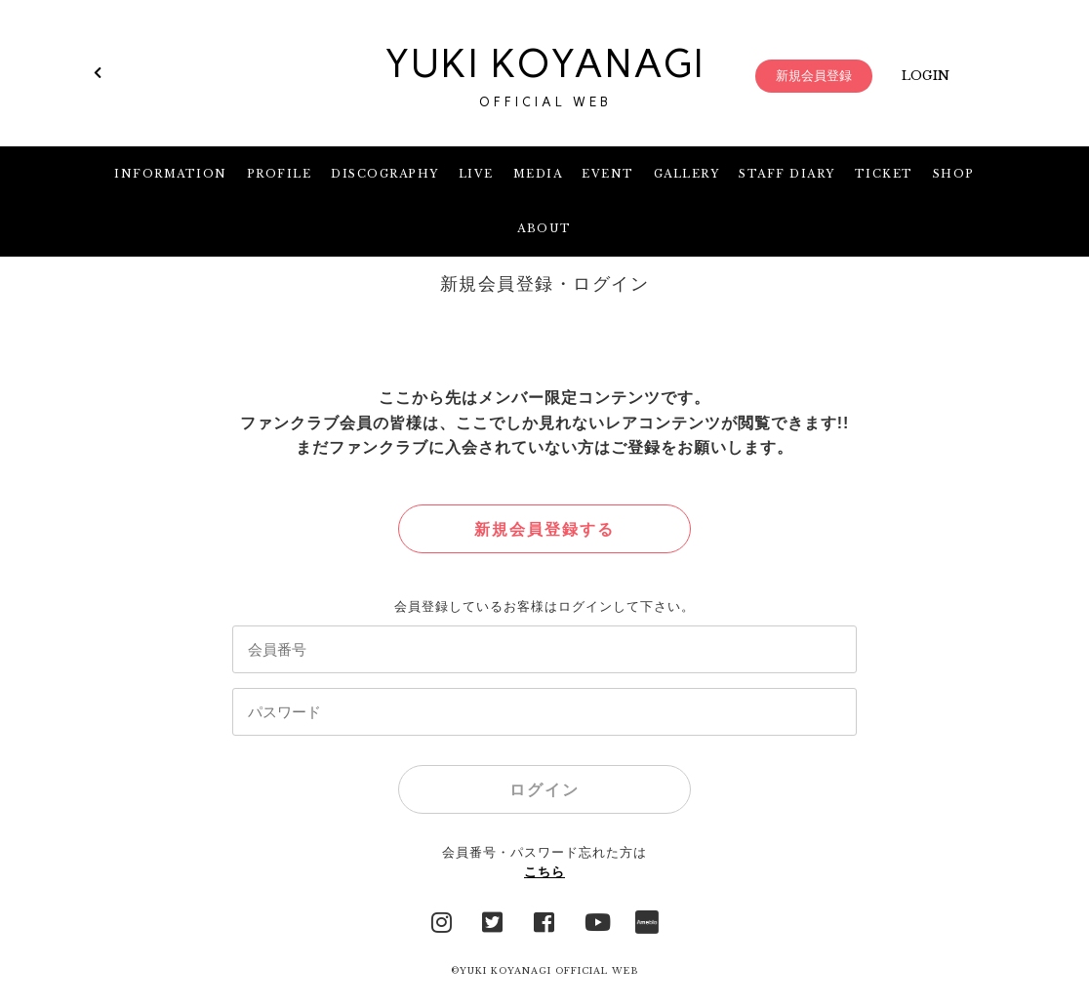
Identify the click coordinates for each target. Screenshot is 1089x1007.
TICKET (884, 174)
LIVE (476, 174)
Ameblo (647, 920)
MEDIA (538, 174)
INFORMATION (170, 174)
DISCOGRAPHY (385, 174)
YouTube (596, 920)
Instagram (442, 920)
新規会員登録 (814, 75)
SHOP (954, 174)
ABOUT (544, 228)
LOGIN (925, 75)
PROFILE (279, 174)
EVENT (608, 174)
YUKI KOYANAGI (544, 76)
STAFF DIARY (787, 174)
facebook (544, 920)
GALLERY (687, 174)
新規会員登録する (544, 529)
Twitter (492, 920)
